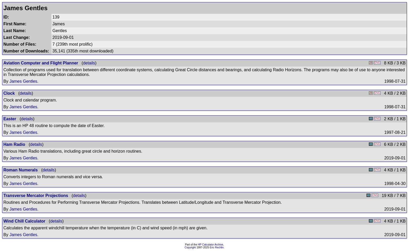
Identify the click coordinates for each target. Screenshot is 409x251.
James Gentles (23, 81)
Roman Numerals (20, 170)
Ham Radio (14, 144)
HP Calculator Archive (210, 244)
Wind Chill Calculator (24, 221)
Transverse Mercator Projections (35, 195)
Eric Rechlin (217, 247)
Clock (9, 93)
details (89, 63)
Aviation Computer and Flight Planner (40, 63)
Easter (9, 119)
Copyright (190, 247)
